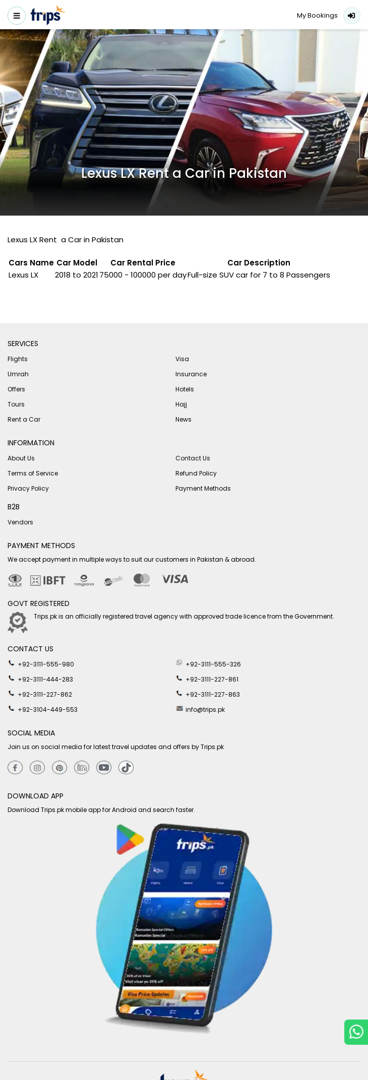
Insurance (191, 374)
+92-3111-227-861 (206, 678)
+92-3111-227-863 (207, 694)
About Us (21, 458)
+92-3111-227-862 (40, 694)
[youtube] (103, 768)
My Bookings (317, 15)
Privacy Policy (28, 488)
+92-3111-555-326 (208, 663)
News (183, 419)
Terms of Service (33, 473)
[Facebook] (15, 768)
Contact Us (192, 458)
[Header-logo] (48, 17)
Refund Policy (196, 473)
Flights (18, 359)
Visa (182, 359)
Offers (16, 389)
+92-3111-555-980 (41, 663)
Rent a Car (24, 419)
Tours (16, 404)
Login (351, 15)
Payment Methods (203, 488)
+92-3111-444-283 (40, 678)
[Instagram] (37, 768)
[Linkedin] (81, 768)
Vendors (20, 522)
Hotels (184, 389)
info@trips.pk (200, 709)
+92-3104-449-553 (43, 709)
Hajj (181, 404)
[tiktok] (126, 768)
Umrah (18, 374)
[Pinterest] (59, 768)
